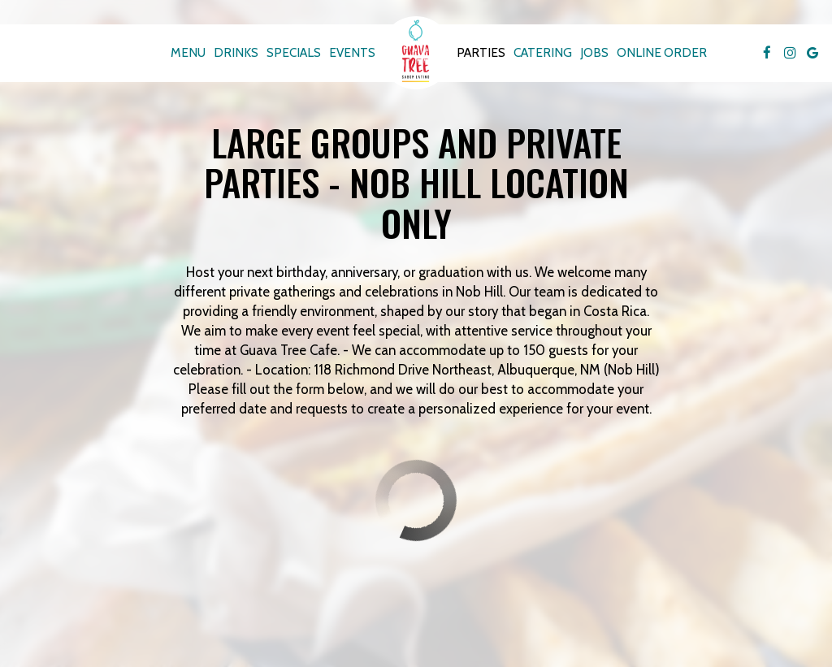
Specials (293, 52)
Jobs (594, 52)
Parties (481, 52)
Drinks (236, 52)
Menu (188, 52)
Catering (543, 52)
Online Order (662, 52)
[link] (416, 52)
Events (352, 52)
